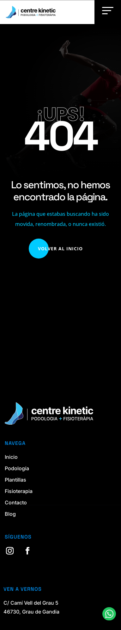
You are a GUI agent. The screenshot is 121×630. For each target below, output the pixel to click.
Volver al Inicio (60, 249)
